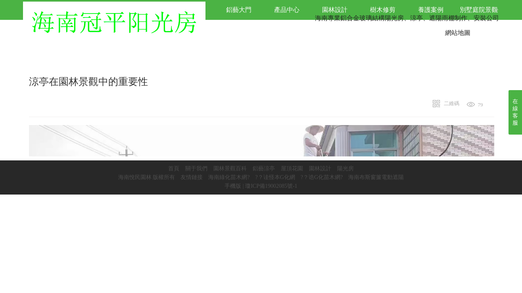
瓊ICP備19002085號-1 (271, 186)
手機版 (233, 186)
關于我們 (196, 169)
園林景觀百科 (230, 169)
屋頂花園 (292, 169)
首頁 (173, 169)
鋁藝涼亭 (264, 169)
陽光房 (345, 169)
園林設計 (320, 169)
